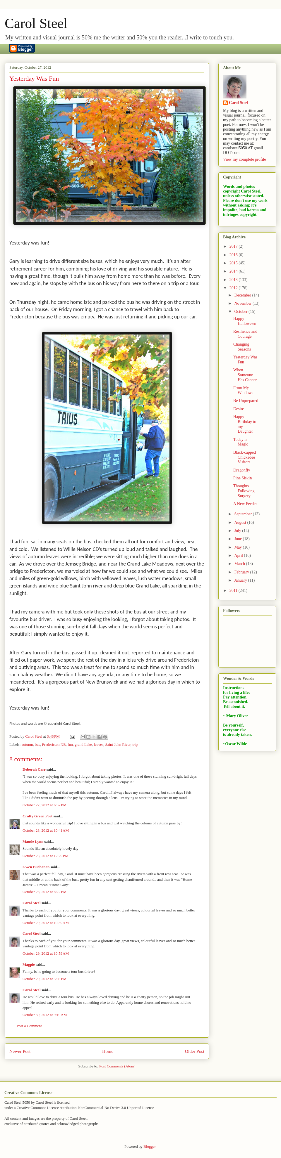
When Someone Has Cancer (245, 375)
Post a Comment (29, 1026)
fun (70, 744)
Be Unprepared (245, 400)
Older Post (194, 1051)
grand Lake (83, 744)
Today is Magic (240, 442)
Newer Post (19, 1051)
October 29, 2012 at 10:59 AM (46, 922)
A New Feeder (245, 504)
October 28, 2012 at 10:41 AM (46, 830)
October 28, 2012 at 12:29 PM (45, 856)
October (241, 311)
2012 (234, 288)
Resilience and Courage (245, 334)
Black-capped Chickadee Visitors (244, 457)
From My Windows (243, 390)
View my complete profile (244, 159)
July (238, 530)
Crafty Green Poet (37, 816)
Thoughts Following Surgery (244, 491)
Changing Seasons (242, 346)
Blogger (149, 1146)
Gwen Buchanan (36, 867)
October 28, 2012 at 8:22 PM (44, 892)
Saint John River (117, 744)
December (243, 295)
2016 (234, 255)
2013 (234, 280)
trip (135, 744)
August (240, 522)
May (238, 547)
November (243, 303)
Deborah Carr (34, 769)
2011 (234, 590)
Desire (238, 409)
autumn (27, 744)
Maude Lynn (33, 841)
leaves (98, 744)
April (239, 555)
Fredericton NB (54, 744)
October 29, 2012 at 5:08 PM (44, 979)
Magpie (29, 964)
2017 (234, 246)
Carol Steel (36, 23)
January (241, 580)
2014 (234, 271)
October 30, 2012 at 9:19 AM (45, 1015)
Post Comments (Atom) (117, 1066)
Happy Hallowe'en (244, 321)
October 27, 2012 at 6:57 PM (44, 805)
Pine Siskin (242, 478)
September (243, 514)
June (238, 539)
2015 (234, 263)
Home (107, 1051)
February (242, 572)
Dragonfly (241, 470)
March (240, 563)
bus (37, 744)
